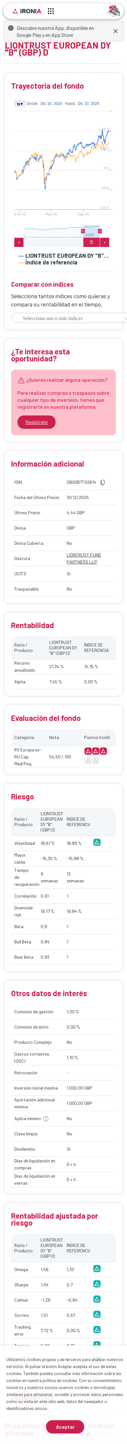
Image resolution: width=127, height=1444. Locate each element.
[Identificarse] (113, 10)
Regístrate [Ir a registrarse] (36, 422)
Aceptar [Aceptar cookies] (65, 1427)
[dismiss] (115, 31)
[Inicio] (27, 11)
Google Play (29, 35)
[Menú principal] (51, 12)
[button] (102, 482)
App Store (62, 35)
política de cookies (60, 1380)
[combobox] (65, 318)
